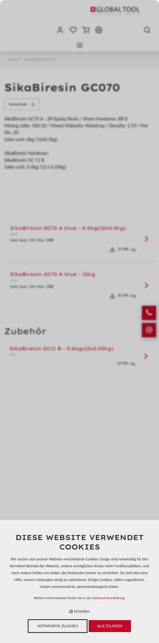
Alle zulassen (109, 625)
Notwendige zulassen (57, 625)
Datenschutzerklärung (108, 598)
